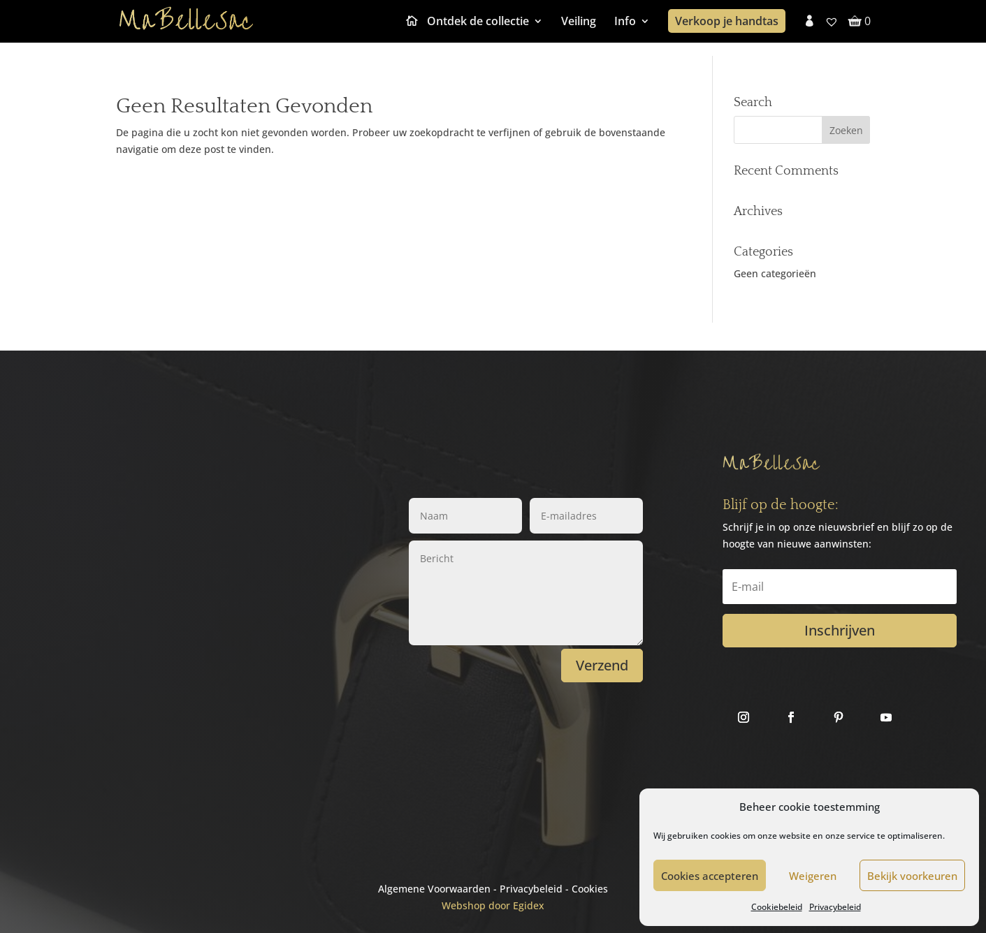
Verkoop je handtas (726, 21)
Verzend (602, 665)
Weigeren (812, 876)
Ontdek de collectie (478, 22)
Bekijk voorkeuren (912, 876)
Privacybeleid (835, 907)
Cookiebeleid (776, 907)
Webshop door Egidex (493, 905)
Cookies (590, 888)
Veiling (578, 22)
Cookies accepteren (709, 876)
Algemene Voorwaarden (434, 888)
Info (625, 22)
